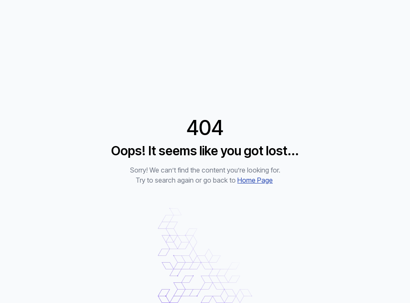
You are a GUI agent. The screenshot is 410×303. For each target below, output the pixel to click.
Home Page (255, 180)
